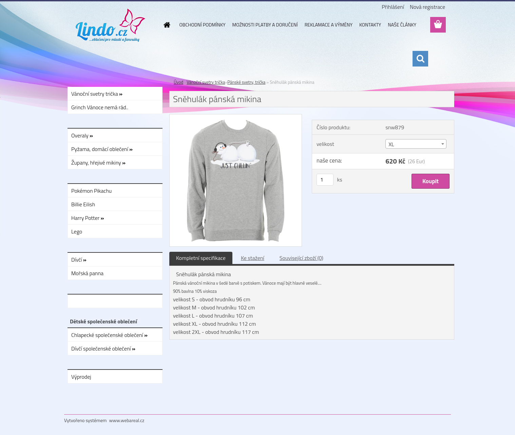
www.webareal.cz (127, 420)
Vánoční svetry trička (206, 82)
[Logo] (110, 25)
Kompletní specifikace (201, 258)
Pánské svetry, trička (246, 82)
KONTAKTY (370, 24)
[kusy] (325, 180)
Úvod (178, 82)
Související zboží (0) (301, 258)
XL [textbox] (391, 144)
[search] (420, 59)
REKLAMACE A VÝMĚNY (328, 24)
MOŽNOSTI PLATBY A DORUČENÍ (265, 24)
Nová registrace (427, 7)
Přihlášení (393, 7)
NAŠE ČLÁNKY (402, 24)
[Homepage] (166, 25)
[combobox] (415, 144)
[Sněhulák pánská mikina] (236, 117)
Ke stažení (252, 258)
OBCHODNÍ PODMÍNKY (202, 24)
